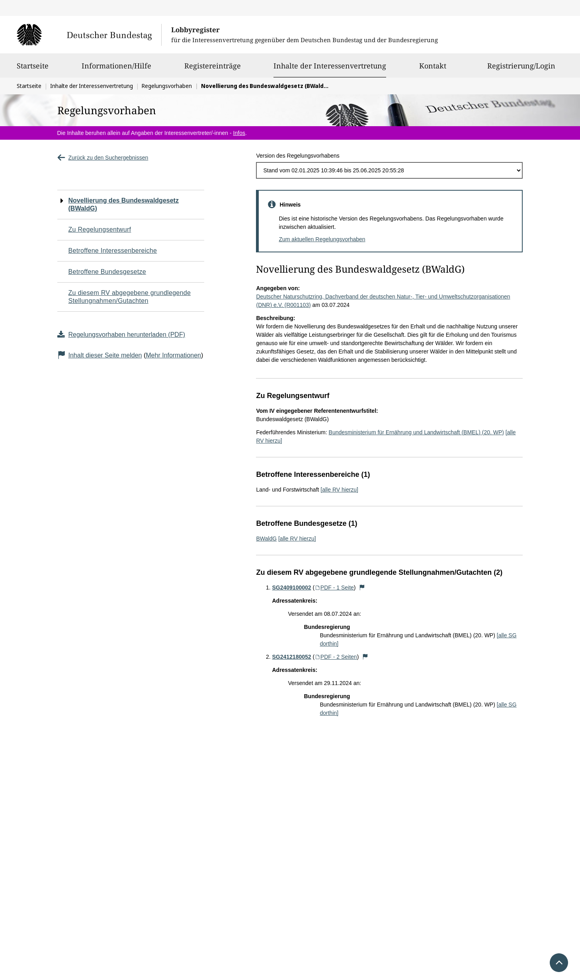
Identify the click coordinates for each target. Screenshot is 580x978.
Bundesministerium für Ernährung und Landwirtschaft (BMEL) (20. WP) (416, 432)
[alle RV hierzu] (339, 489)
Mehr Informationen (173, 355)
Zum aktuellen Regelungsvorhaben (322, 239)
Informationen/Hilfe (116, 69)
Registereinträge (212, 69)
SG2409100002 (291, 587)
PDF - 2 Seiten (335, 657)
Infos (239, 133)
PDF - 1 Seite (334, 587)
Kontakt (432, 69)
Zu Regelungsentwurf (99, 229)
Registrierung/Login (521, 69)
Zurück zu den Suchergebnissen (102, 158)
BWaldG (266, 538)
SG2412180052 (291, 657)
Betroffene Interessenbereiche (112, 250)
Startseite (33, 69)
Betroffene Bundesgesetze (107, 271)
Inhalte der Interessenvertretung (329, 66)
